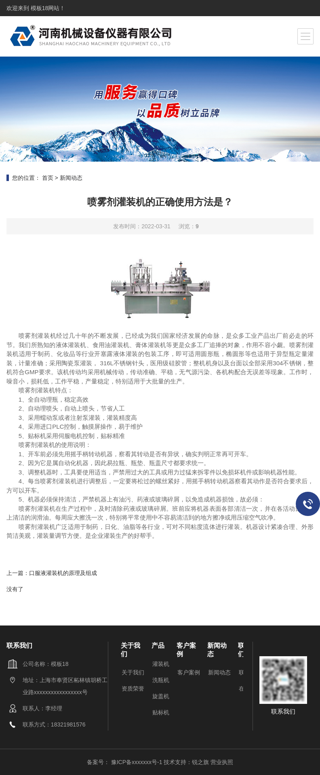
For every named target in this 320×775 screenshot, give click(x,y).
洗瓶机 (160, 680)
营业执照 (222, 762)
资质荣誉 (133, 688)
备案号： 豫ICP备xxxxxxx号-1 (125, 762)
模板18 (38, 8)
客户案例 (188, 672)
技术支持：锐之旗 (186, 762)
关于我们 (133, 672)
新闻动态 (71, 178)
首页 (47, 178)
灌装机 (160, 664)
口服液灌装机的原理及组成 (63, 573)
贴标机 (160, 712)
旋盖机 (160, 696)
